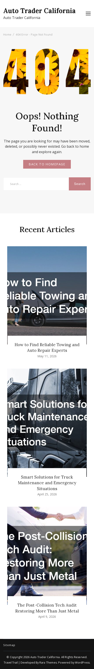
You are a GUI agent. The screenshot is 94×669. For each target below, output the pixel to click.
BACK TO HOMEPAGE (47, 164)
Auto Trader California (39, 11)
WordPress (82, 662)
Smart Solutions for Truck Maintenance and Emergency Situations (47, 482)
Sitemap (9, 645)
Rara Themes (48, 662)
